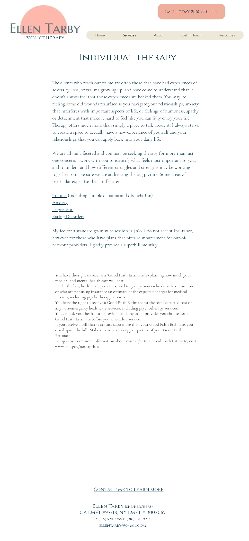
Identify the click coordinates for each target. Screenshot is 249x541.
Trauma (59, 195)
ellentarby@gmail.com (122, 525)
